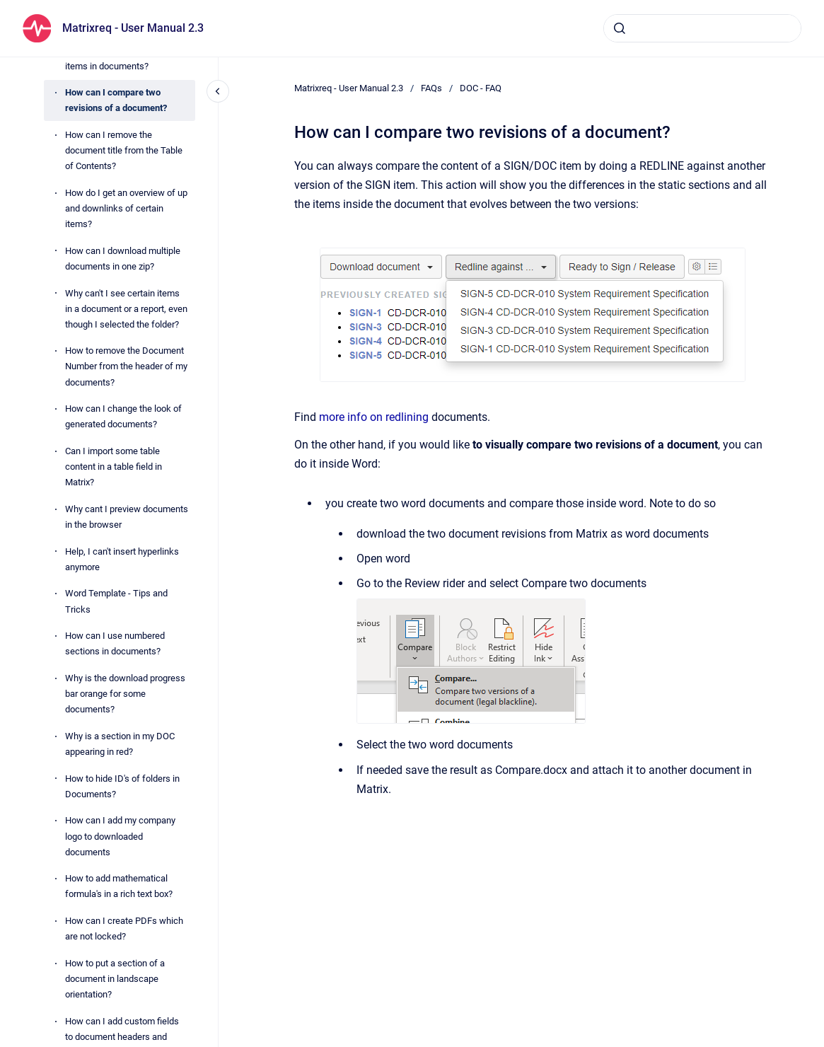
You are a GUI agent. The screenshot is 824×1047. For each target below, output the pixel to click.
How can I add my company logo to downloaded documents (120, 836)
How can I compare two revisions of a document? (116, 100)
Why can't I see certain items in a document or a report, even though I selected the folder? (126, 309)
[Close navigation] (218, 91)
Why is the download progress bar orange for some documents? (125, 694)
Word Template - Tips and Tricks (116, 601)
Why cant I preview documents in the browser (126, 517)
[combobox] (702, 28)
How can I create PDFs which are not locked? (124, 928)
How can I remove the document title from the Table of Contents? (123, 150)
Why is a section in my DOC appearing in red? (120, 744)
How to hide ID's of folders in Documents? (122, 786)
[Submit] (619, 28)
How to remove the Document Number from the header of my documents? (126, 366)
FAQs (431, 88)
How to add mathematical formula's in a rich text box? (119, 886)
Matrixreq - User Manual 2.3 (133, 28)
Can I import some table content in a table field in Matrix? (113, 466)
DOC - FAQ (480, 88)
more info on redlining (374, 417)
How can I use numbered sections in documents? (115, 643)
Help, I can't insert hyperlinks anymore (122, 559)
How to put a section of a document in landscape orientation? (115, 979)
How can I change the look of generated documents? (123, 416)
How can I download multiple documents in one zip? (122, 258)
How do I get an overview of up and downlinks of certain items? (126, 208)
